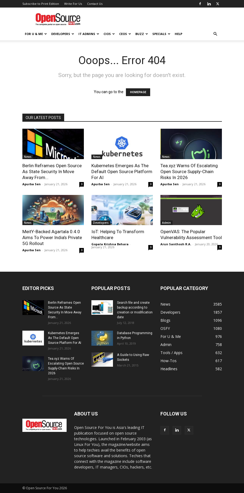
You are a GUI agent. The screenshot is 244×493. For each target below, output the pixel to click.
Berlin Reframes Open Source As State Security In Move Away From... (52, 171)
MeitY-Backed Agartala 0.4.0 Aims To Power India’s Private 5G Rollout (52, 237)
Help (178, 34)
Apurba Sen (31, 184)
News (28, 157)
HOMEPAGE (138, 92)
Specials (161, 34)
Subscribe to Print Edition (40, 4)
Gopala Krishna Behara (110, 244)
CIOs (109, 34)
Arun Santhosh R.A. (175, 244)
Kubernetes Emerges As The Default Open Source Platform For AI (121, 171)
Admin (166, 223)
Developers (62, 34)
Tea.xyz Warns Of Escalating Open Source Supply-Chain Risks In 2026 (189, 171)
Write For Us (73, 4)
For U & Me (36, 34)
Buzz (141, 34)
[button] (215, 34)
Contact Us (94, 4)
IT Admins (88, 34)
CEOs (125, 34)
